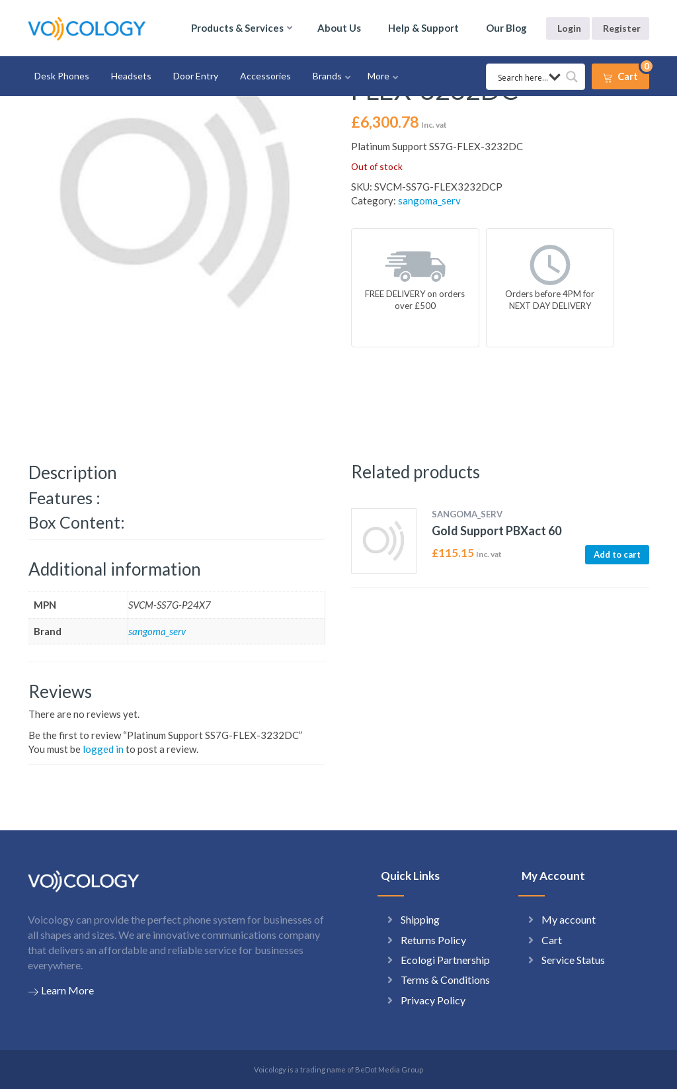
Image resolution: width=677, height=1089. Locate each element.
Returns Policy (433, 940)
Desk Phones (61, 75)
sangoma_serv (429, 200)
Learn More (61, 990)
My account (568, 919)
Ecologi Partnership (445, 959)
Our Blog (506, 28)
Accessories (265, 75)
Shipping (420, 919)
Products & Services (237, 28)
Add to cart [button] (617, 554)
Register (622, 28)
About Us (339, 28)
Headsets (131, 75)
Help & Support (423, 28)
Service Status (573, 959)
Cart (551, 940)
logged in (103, 749)
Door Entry (195, 75)
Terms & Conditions (445, 979)
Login (569, 28)
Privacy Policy (433, 1000)
